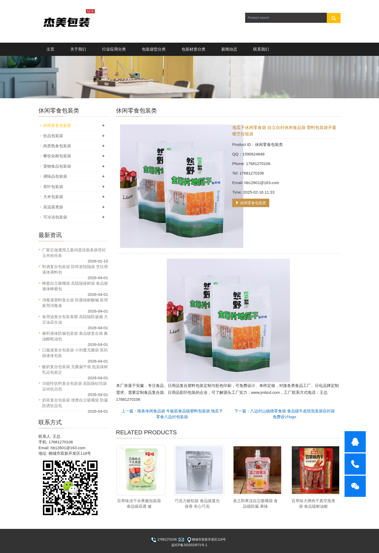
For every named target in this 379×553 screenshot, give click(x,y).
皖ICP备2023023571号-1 (189, 545)
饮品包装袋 (53, 135)
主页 (50, 49)
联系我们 (261, 49)
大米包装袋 (53, 196)
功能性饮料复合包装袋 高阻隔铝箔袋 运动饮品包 (74, 386)
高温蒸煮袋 (53, 207)
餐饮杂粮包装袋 (57, 156)
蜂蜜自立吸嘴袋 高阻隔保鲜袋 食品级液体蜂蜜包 (75, 286)
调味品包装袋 (55, 176)
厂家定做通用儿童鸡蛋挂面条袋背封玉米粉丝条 (74, 253)
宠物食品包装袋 (57, 166)
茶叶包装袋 (53, 186)
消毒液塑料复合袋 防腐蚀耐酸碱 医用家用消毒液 (75, 303)
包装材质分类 (193, 49)
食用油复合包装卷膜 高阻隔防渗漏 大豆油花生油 (75, 319)
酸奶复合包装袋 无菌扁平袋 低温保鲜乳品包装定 (75, 369)
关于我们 (78, 49)
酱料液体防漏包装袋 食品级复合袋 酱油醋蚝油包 (75, 336)
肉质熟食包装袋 (57, 146)
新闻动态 (229, 49)
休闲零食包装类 (250, 203)
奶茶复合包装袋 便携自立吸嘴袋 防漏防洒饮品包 (75, 403)
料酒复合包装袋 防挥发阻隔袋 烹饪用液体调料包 (75, 269)
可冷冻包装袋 (55, 217)
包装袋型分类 (154, 49)
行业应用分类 (114, 49)
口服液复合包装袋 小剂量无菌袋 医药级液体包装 (75, 353)
